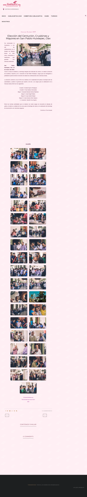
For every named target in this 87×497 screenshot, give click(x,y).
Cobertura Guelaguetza (33, 16)
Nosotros (6, 21)
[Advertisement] (28, 127)
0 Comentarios (47, 410)
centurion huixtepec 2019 (28, 32)
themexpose (32, 484)
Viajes (46, 16)
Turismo (54, 16)
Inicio (4, 16)
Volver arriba (78, 487)
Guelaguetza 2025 (15, 16)
